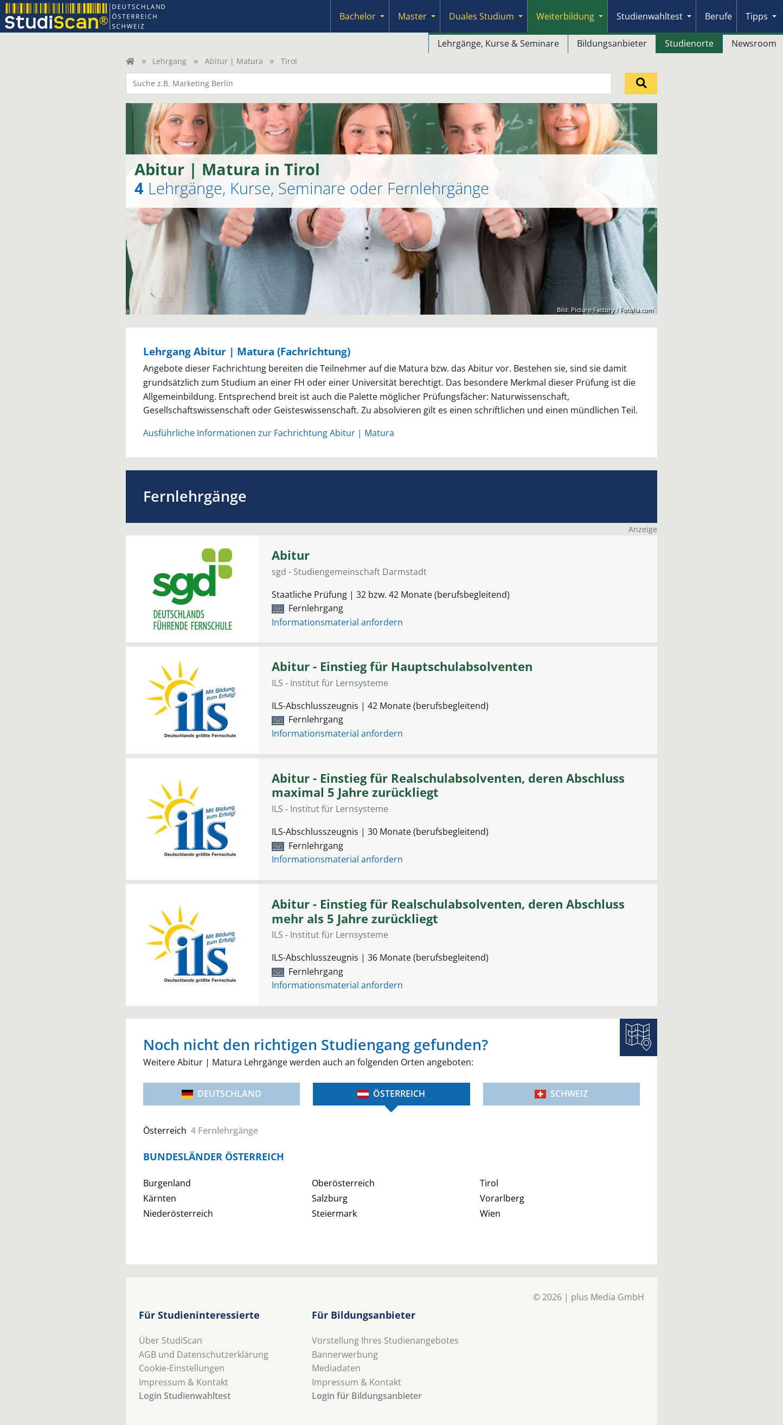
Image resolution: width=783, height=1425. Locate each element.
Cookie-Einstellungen (181, 1368)
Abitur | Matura (234, 61)
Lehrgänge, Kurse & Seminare (498, 43)
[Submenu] (382, 16)
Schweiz (561, 1094)
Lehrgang (169, 61)
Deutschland (221, 1094)
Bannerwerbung (345, 1354)
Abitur (291, 555)
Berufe (718, 16)
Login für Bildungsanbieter (367, 1396)
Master (412, 16)
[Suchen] (641, 83)
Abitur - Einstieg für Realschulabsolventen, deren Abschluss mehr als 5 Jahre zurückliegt (448, 911)
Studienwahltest (650, 16)
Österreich (391, 1094)
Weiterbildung (565, 16)
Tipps (757, 16)
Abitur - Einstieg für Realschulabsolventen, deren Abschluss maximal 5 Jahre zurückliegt (448, 785)
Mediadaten (336, 1368)
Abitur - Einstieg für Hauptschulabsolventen (402, 666)
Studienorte (689, 43)
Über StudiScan (170, 1340)
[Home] (130, 61)
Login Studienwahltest (184, 1396)
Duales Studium (481, 16)
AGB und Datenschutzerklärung (203, 1354)
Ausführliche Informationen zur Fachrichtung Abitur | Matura (268, 433)
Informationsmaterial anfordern (337, 622)
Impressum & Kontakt (183, 1382)
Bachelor (357, 16)
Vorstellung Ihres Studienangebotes (385, 1340)
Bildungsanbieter (612, 43)
